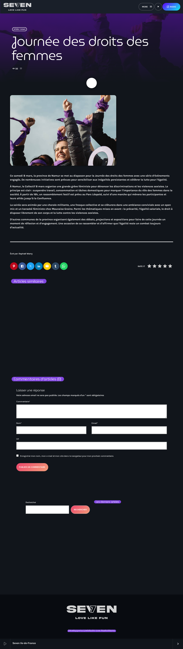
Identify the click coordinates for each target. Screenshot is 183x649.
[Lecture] (158, 7)
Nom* (19, 423)
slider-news (19, 29)
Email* (95, 423)
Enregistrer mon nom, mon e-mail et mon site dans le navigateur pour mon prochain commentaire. (67, 456)
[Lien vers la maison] (17, 7)
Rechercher (31, 502)
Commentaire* (23, 401)
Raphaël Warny (26, 254)
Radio (171, 6)
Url (17, 439)
